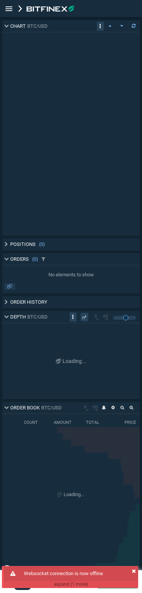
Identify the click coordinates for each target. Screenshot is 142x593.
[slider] (125, 317)
